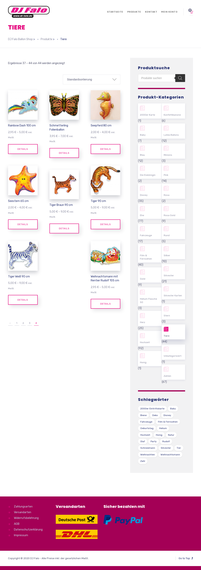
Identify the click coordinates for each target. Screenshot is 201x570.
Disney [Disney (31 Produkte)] (167, 415)
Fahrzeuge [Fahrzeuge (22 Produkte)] (146, 421)
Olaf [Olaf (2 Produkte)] (142, 441)
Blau (142, 155)
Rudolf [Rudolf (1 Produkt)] (166, 441)
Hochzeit (145, 342)
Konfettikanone (172, 114)
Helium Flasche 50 (148, 300)
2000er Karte (147, 114)
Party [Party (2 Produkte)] (154, 441)
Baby (143, 135)
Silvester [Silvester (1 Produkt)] (166, 448)
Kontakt (151, 11)
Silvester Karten (173, 295)
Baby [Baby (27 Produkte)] (173, 408)
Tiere (166, 335)
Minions (168, 155)
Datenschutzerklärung (28, 529)
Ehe (142, 215)
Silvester (169, 275)
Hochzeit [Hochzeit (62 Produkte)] (145, 435)
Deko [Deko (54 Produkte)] (155, 415)
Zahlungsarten (23, 506)
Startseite (115, 11)
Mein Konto (169, 11)
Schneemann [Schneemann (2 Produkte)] (147, 448)
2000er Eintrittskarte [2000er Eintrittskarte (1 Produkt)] (152, 408)
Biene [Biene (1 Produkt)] (143, 415)
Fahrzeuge (146, 235)
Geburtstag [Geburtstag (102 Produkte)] (146, 428)
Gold (142, 278)
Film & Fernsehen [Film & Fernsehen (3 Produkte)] (168, 421)
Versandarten (22, 512)
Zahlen (167, 376)
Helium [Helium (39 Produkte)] (163, 428)
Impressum (21, 535)
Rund (167, 235)
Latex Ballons (171, 135)
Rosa (166, 195)
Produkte (134, 11)
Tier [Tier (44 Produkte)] (179, 448)
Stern (167, 315)
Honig (143, 362)
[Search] (180, 78)
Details (22, 149)
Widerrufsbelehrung (26, 518)
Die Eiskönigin (147, 175)
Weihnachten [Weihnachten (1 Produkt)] (147, 454)
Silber (167, 255)
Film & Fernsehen (146, 257)
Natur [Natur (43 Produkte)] (171, 435)
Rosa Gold (169, 215)
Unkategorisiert (172, 356)
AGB (16, 524)
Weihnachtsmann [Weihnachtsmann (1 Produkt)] (170, 454)
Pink (166, 175)
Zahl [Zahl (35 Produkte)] (142, 461)
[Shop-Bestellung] (91, 79)
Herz (142, 322)
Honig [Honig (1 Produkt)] (159, 435)
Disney (144, 195)
